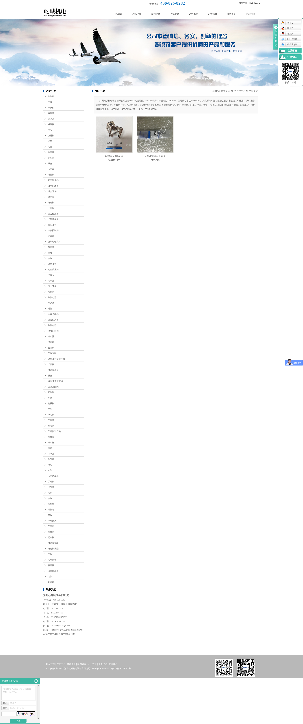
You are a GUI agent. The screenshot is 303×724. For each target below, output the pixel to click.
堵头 (50, 465)
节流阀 (51, 247)
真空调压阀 (53, 269)
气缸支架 (52, 353)
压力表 (51, 169)
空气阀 (51, 426)
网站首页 (117, 13)
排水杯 (51, 442)
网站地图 (243, 3)
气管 (50, 146)
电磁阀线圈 (53, 548)
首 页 (230, 91)
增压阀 (51, 174)
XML (257, 3)
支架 (50, 409)
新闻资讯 (71, 664)
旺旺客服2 (289, 44)
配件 (50, 398)
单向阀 (51, 197)
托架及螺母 (53, 219)
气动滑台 (52, 303)
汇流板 (51, 208)
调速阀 (51, 537)
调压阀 (51, 158)
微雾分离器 (53, 320)
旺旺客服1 (289, 39)
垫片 (50, 515)
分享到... (292, 57)
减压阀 (51, 124)
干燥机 (51, 107)
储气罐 (51, 96)
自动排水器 (53, 186)
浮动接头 (52, 520)
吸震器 (51, 582)
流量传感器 (53, 571)
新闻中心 (155, 13)
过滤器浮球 (53, 386)
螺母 (50, 253)
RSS (251, 3)
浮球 (50, 448)
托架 (50, 308)
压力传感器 (53, 213)
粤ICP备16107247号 (121, 668)
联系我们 (250, 13)
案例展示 (193, 13)
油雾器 (51, 236)
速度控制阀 (53, 230)
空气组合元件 (54, 241)
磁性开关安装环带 (56, 359)
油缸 (50, 258)
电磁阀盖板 (53, 543)
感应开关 (52, 225)
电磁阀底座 (53, 370)
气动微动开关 (54, 431)
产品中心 (136, 13)
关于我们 (212, 13)
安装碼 (51, 347)
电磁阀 (51, 113)
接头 (50, 130)
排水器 (51, 336)
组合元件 (52, 191)
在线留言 (231, 13)
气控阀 (51, 292)
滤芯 (50, 141)
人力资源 (92, 664)
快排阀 (51, 135)
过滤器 (51, 119)
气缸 (50, 102)
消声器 (51, 280)
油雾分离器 (53, 314)
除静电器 (52, 297)
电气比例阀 (53, 331)
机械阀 (51, 403)
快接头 (51, 275)
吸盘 (50, 163)
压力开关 (52, 286)
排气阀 (51, 487)
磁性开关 (52, 264)
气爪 (50, 493)
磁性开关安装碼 (55, 381)
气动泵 (51, 526)
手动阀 (51, 152)
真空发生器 (53, 180)
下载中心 (174, 13)
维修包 (51, 509)
